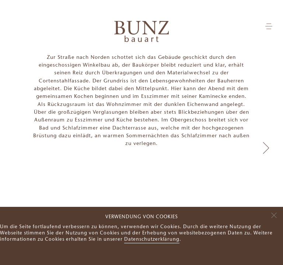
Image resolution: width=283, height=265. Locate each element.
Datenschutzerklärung (151, 239)
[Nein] (273, 214)
